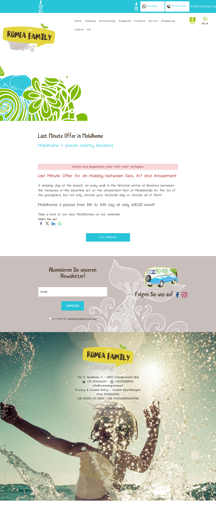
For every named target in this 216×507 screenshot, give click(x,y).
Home (78, 21)
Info (89, 29)
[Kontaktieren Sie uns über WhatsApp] (41, 10)
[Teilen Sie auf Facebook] (41, 223)
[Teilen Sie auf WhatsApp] (59, 223)
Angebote (125, 21)
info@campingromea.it (108, 385)
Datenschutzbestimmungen (82, 319)
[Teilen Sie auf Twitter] (47, 223)
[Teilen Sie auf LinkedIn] (53, 223)
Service (153, 21)
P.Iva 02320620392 (108, 394)
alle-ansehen (108, 237)
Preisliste (139, 21)
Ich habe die (74, 319)
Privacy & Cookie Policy (91, 389)
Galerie (79, 29)
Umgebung (168, 21)
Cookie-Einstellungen (126, 389)
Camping (90, 21)
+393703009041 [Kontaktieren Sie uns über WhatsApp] (122, 381)
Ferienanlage (107, 21)
